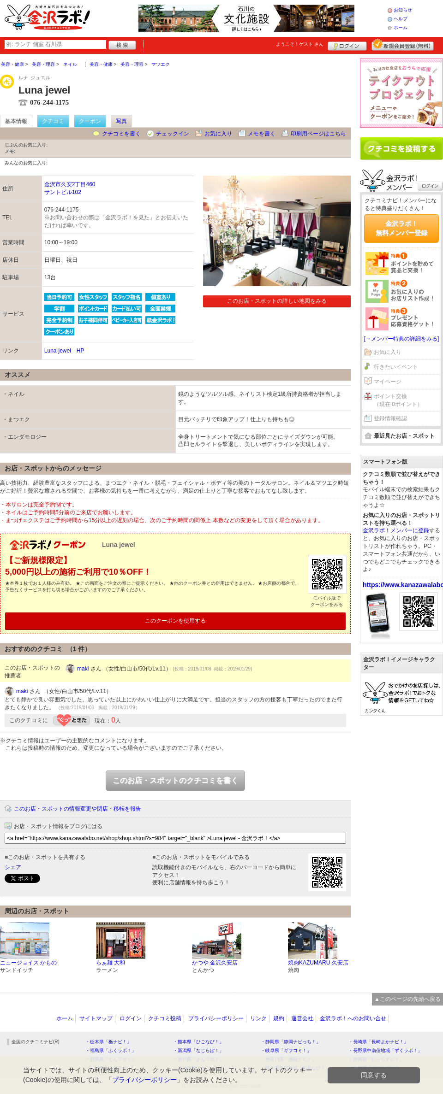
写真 (121, 121)
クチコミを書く (121, 133)
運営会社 (302, 1018)
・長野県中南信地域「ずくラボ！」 (385, 1050)
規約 (278, 1018)
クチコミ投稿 (164, 1018)
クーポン (90, 121)
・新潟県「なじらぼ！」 (198, 1050)
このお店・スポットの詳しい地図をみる (277, 301)
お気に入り (218, 133)
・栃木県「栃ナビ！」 (108, 1041)
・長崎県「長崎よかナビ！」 (378, 1041)
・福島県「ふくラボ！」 (110, 1050)
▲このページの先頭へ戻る (407, 999)
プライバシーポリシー (216, 1018)
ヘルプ (400, 18)
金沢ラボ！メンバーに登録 (396, 530)
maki (83, 668)
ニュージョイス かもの (28, 962)
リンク (258, 1018)
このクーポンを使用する (175, 621)
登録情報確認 (390, 418)
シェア (13, 867)
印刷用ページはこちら (318, 133)
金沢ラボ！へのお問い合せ (353, 1018)
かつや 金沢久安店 (215, 962)
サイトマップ (96, 1018)
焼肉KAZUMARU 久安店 (318, 962)
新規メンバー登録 (402, 45)
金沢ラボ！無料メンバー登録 (401, 228)
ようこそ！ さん (299, 44)
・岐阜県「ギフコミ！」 (286, 1050)
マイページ (387, 381)
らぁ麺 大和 (110, 962)
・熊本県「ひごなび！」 (198, 1041)
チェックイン (172, 133)
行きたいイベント (396, 367)
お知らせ (403, 9)
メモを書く (261, 133)
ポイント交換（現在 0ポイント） (398, 400)
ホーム (400, 27)
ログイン (347, 45)
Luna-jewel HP (64, 350)
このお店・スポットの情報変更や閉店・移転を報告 (77, 809)
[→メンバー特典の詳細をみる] (401, 338)
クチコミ (53, 121)
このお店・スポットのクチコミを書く (175, 780)
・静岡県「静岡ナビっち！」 (291, 1041)
